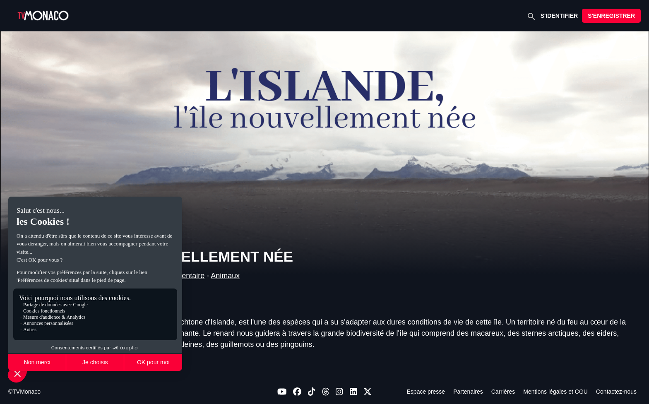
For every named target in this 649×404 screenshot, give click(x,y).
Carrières (503, 391)
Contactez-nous (616, 391)
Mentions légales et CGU (555, 391)
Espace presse (426, 391)
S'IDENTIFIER (559, 15)
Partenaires (468, 391)
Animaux (225, 276)
